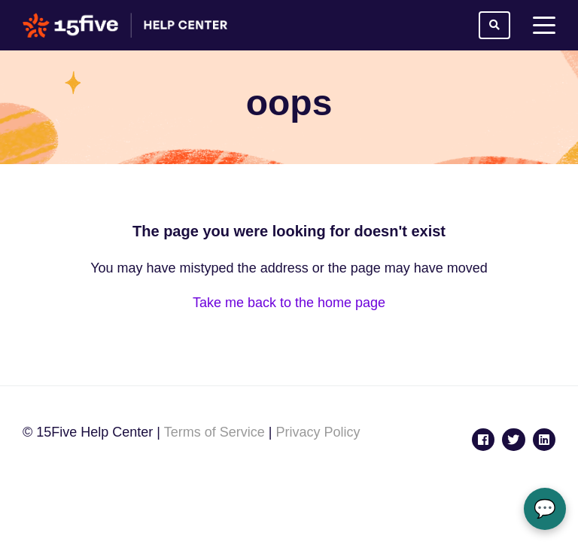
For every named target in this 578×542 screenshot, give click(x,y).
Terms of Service (214, 432)
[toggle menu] (544, 25)
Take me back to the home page (289, 302)
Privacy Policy (317, 432)
